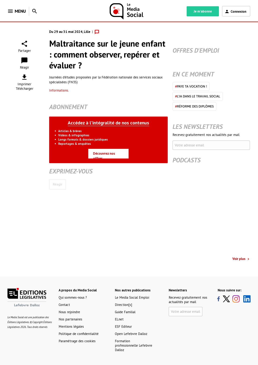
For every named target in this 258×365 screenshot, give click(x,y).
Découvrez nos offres (104, 155)
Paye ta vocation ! (191, 86)
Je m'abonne (203, 11)
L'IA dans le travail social (197, 96)
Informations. (59, 90)
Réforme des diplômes (194, 106)
